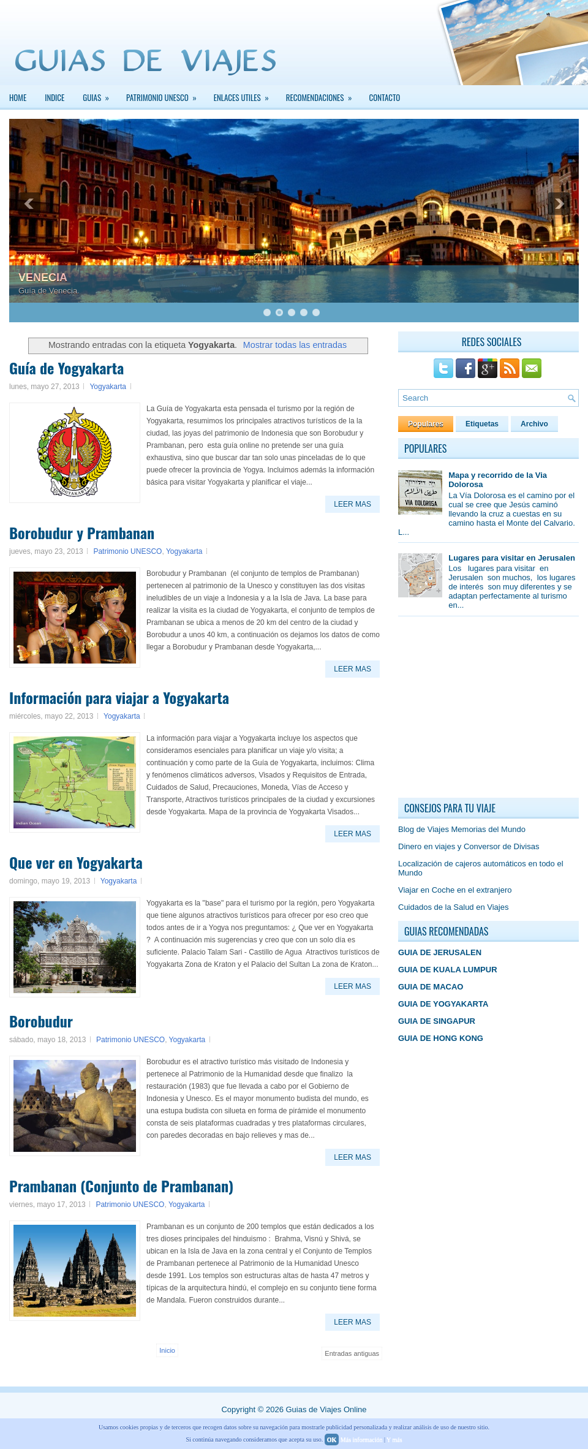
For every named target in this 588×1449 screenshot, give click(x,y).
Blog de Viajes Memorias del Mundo (462, 829)
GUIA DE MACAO (430, 986)
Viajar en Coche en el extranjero (455, 890)
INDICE (54, 97)
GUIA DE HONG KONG (440, 1038)
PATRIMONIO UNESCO (165, 94)
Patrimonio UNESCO (127, 551)
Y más (394, 1439)
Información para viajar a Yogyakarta (119, 697)
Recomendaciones (323, 94)
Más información (362, 1439)
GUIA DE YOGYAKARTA (443, 1003)
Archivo (534, 424)
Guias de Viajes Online (325, 1409)
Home (17, 97)
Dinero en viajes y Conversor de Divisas (468, 846)
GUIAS (100, 94)
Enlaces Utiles (245, 94)
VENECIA (42, 277)
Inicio (167, 1350)
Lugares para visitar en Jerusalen (511, 557)
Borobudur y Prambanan (81, 532)
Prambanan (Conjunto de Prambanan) (121, 1185)
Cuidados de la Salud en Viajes (453, 907)
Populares (425, 424)
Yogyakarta (107, 386)
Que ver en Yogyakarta (76, 862)
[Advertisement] (490, 710)
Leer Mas (352, 504)
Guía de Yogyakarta (66, 367)
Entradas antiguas (352, 1353)
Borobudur (41, 1020)
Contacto (385, 97)
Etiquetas (482, 424)
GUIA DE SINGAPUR (436, 1021)
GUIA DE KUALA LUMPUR (447, 969)
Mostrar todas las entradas (295, 345)
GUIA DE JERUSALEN (439, 952)
